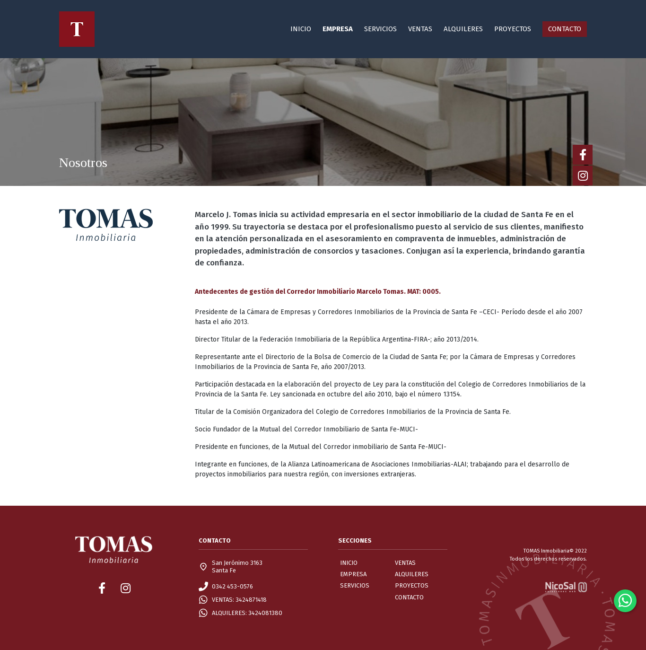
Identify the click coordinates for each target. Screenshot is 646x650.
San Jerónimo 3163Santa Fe (237, 566)
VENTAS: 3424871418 (239, 599)
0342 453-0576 (232, 586)
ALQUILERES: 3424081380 (247, 612)
